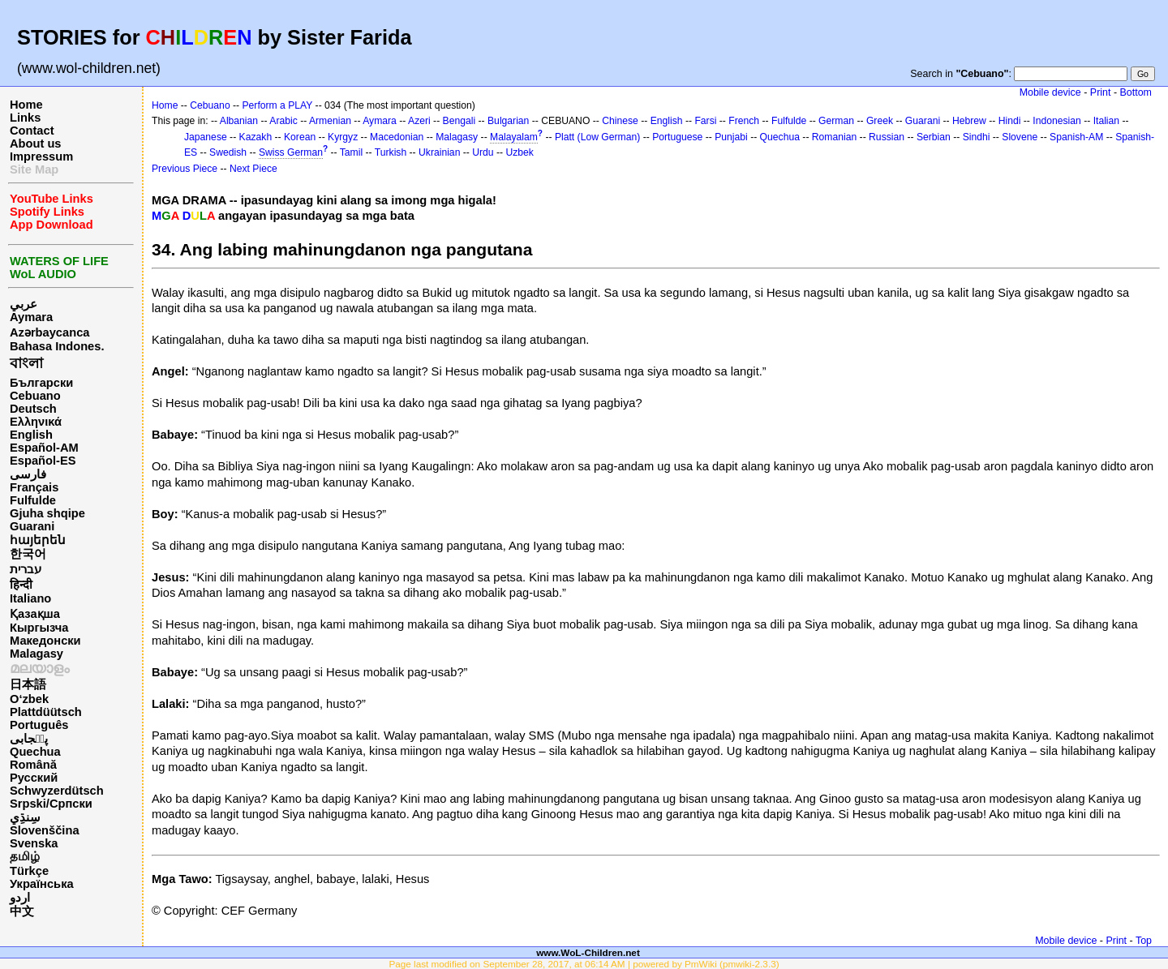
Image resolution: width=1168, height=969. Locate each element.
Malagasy (36, 653)
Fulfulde (33, 500)
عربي (23, 304)
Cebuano (35, 395)
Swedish (228, 152)
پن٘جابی (29, 738)
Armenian (330, 120)
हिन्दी (21, 584)
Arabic (283, 120)
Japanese (205, 137)
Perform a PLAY (278, 105)
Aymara (31, 317)
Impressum (41, 156)
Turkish (390, 152)
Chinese (620, 120)
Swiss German (291, 152)
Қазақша (35, 613)
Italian (1106, 120)
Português (39, 724)
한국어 (28, 553)
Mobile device (1050, 92)
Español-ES (42, 460)
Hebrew (969, 120)
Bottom (1136, 92)
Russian (886, 137)
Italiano (30, 598)
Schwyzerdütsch (57, 790)
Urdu (482, 152)
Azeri (419, 120)
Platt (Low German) (597, 137)
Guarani (32, 526)
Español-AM (44, 447)
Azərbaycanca (49, 332)
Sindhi (976, 137)
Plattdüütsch (46, 711)
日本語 (28, 684)
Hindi (1009, 120)
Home (26, 104)
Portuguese (677, 137)
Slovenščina (44, 830)
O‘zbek (29, 698)
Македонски (45, 640)
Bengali (459, 120)
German (836, 120)
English (31, 434)
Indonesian (1056, 120)
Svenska (34, 843)
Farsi (705, 120)
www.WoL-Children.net (588, 952)
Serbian (934, 137)
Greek (879, 120)
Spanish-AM (1076, 137)
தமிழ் (25, 856)
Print (1100, 92)
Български (41, 382)
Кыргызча (39, 627)
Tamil (351, 152)
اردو (20, 897)
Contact (32, 130)
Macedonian (396, 137)
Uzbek (519, 152)
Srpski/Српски (51, 803)
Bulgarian (508, 120)
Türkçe (29, 870)
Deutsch (33, 408)
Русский (34, 777)
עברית (25, 569)
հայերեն (38, 540)
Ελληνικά (36, 421)
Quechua (35, 751)
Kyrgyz (343, 137)
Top (1144, 940)
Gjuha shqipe (47, 513)
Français (34, 487)
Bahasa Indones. (57, 346)
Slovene (1019, 137)
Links (25, 117)
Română (33, 764)
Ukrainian (439, 152)
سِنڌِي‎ (25, 817)
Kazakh (256, 137)
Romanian (834, 137)
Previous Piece (184, 168)
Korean (300, 137)
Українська (42, 883)
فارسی (28, 474)
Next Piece (253, 168)
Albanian (239, 120)
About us (36, 143)
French (743, 120)
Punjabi (731, 137)
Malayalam (514, 137)
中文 (22, 911)
